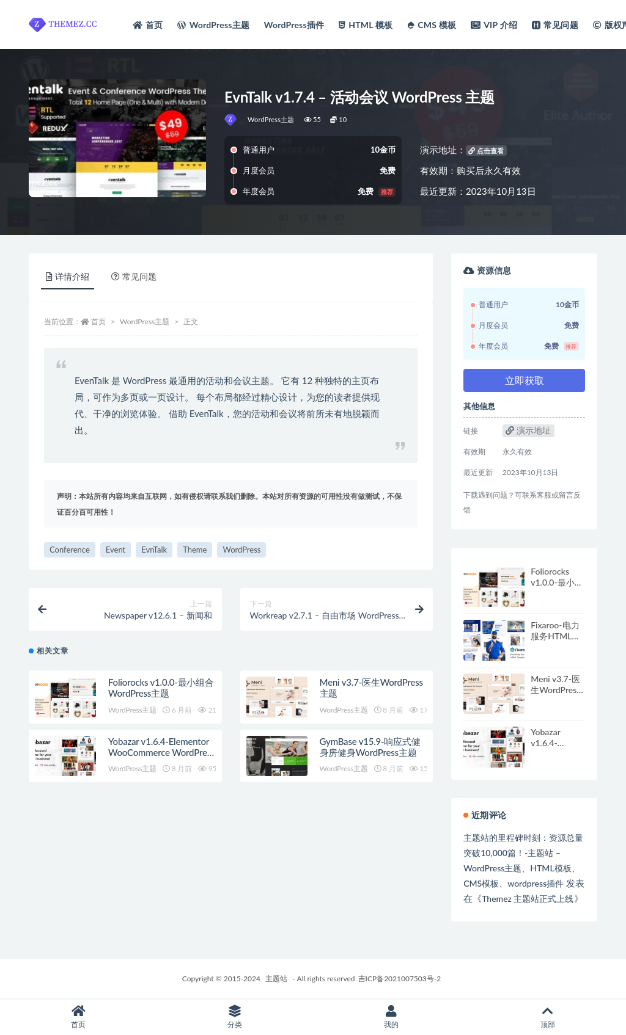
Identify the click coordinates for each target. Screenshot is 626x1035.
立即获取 (524, 380)
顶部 (548, 1017)
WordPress (241, 549)
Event (115, 549)
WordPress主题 (271, 119)
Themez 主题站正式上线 (527, 898)
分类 (234, 1017)
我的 (391, 1017)
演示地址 (528, 430)
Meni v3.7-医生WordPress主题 (555, 690)
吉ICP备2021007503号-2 (399, 978)
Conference (70, 549)
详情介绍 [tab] (67, 276)
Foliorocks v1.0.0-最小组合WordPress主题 (161, 690)
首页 (98, 321)
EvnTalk (154, 549)
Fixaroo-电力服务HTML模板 (555, 636)
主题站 (276, 978)
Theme (195, 549)
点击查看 (486, 150)
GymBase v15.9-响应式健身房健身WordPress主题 (370, 749)
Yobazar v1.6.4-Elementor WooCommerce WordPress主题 (161, 754)
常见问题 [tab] (133, 276)
